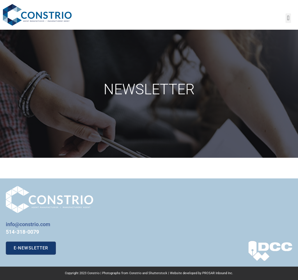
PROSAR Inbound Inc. (217, 273)
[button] (288, 18)
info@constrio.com (28, 224)
